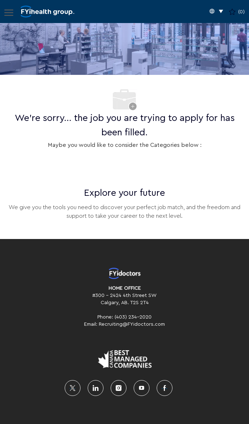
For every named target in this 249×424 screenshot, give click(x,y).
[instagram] (118, 388)
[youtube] (141, 388)
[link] (124, 273)
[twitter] (72, 388)
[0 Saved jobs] (237, 11)
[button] (216, 11)
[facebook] (164, 388)
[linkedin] (95, 388)
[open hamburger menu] (8, 11)
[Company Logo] (47, 11)
